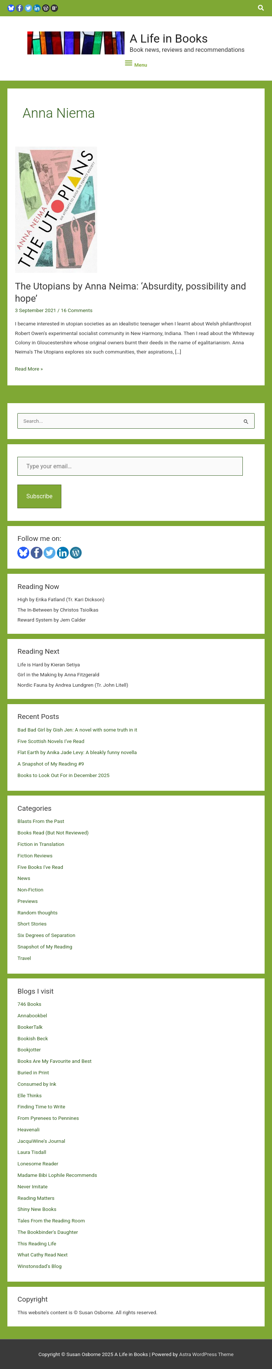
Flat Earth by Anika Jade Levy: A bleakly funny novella (77, 752)
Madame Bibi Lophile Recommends (57, 1175)
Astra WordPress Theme (206, 1354)
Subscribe (39, 496)
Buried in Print (33, 1072)
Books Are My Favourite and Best (54, 1061)
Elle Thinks (29, 1095)
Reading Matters (35, 1198)
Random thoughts (37, 913)
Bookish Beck (32, 1038)
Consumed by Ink (36, 1084)
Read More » (29, 369)
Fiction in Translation (40, 844)
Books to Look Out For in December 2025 (63, 775)
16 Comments (76, 310)
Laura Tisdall (31, 1152)
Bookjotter (29, 1049)
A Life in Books (169, 38)
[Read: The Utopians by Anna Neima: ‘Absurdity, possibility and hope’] (56, 209)
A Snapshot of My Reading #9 (50, 764)
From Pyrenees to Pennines (48, 1118)
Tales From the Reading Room (51, 1221)
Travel (24, 958)
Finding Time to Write (41, 1106)
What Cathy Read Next (42, 1255)
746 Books (29, 1004)
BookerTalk (29, 1027)
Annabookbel (32, 1015)
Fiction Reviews (34, 855)
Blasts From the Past (40, 821)
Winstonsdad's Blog (39, 1266)
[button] (261, 8)
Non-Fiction (30, 890)
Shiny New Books (36, 1209)
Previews (27, 901)
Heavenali (28, 1129)
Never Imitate (32, 1186)
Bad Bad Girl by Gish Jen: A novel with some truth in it (77, 730)
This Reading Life (36, 1243)
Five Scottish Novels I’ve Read (50, 741)
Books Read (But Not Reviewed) (53, 833)
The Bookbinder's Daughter (47, 1232)
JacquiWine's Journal (41, 1141)
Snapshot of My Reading (44, 947)
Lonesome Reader (37, 1164)
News (23, 878)
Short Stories (32, 924)
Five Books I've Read (40, 867)
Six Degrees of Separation (46, 935)
